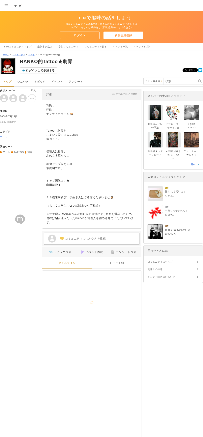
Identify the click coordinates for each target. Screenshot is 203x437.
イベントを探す (142, 46)
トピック (40, 81)
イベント (57, 81)
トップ (7, 81)
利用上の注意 (155, 269)
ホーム (6, 55)
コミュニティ (19, 55)
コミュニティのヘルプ (160, 261)
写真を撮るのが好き (178, 229)
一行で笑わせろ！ (176, 210)
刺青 (29, 152)
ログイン (79, 35)
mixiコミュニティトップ (17, 46)
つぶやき (23, 81)
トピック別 (116, 263)
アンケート (76, 81)
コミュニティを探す (95, 46)
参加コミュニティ (68, 46)
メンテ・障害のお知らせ (161, 276)
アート (31, 55)
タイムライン (67, 263)
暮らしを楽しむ (175, 191)
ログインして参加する (40, 70)
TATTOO (19, 152)
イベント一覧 (120, 46)
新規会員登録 (123, 35)
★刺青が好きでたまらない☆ (173, 155)
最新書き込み (44, 46)
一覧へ (192, 164)
